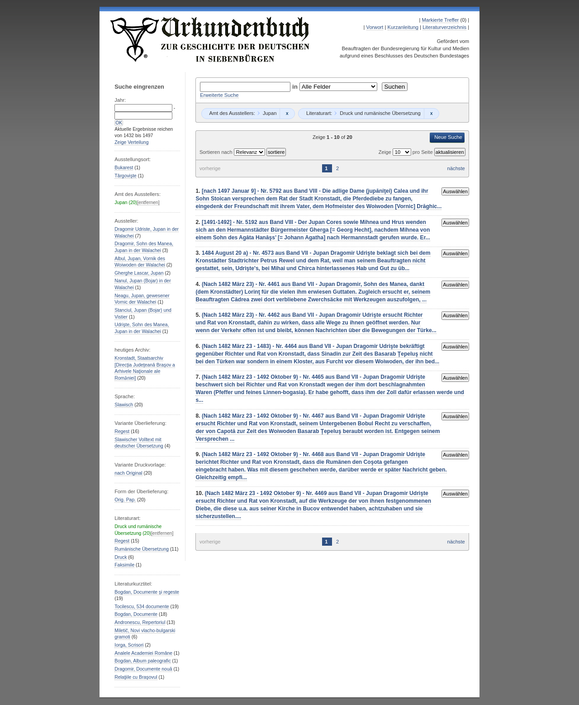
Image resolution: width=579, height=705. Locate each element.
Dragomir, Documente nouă (143, 669)
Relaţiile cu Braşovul (135, 677)
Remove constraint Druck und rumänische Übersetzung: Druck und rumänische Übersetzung (431, 114)
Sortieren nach (216, 152)
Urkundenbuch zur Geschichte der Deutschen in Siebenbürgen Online (210, 39)
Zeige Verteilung (131, 142)
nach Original (128, 473)
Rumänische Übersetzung (141, 549)
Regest (121, 431)
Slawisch (123, 404)
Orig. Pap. (125, 499)
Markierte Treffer (440, 20)
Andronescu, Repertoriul (139, 622)
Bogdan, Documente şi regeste (146, 592)
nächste (456, 168)
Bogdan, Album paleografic (142, 660)
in (295, 86)
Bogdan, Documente (135, 614)
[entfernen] (148, 202)
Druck (120, 557)
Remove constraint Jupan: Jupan (287, 114)
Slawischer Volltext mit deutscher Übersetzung (138, 443)
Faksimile (124, 564)
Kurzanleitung (403, 27)
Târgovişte (125, 175)
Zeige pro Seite (406, 152)
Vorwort (375, 27)
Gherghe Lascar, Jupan (138, 273)
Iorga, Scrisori (128, 645)
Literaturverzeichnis (444, 27)
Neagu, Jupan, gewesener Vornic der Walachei (142, 299)
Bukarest (123, 167)
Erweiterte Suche (219, 95)
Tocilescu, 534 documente (141, 606)
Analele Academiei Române (143, 653)
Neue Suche (448, 137)
